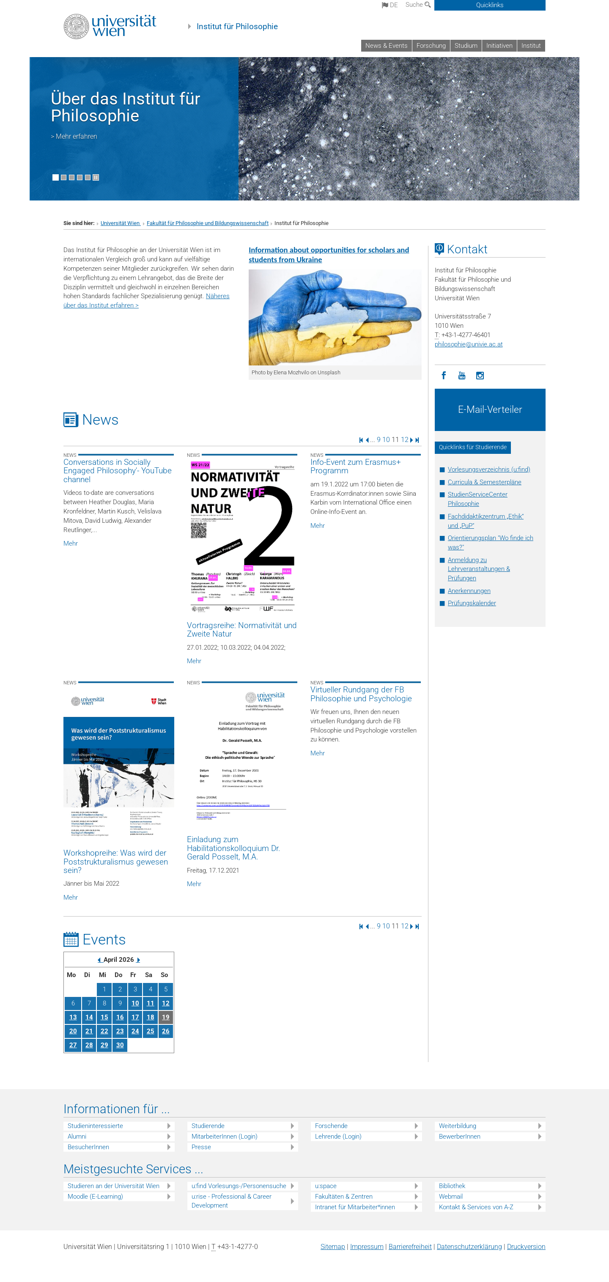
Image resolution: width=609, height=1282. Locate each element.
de (390, 5)
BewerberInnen (459, 1136)
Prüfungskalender (472, 603)
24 (135, 1031)
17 (135, 1017)
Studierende (208, 1126)
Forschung (431, 45)
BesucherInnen (88, 1147)
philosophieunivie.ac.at (469, 344)
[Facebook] (444, 376)
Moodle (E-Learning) (95, 1196)
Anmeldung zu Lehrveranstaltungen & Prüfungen (479, 569)
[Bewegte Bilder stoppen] (96, 177)
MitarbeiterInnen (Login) (225, 1136)
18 (150, 1017)
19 (166, 1017)
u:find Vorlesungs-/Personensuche (239, 1186)
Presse (201, 1147)
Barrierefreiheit (410, 1247)
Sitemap (333, 1247)
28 (89, 1045)
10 (386, 440)
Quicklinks (490, 5)
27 (73, 1045)
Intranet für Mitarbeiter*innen (355, 1207)
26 (166, 1031)
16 (120, 1017)
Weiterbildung (457, 1126)
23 (120, 1031)
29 (104, 1045)
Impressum (367, 1247)
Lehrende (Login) (338, 1136)
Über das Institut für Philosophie (125, 107)
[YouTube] (462, 376)
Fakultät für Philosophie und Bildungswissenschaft (208, 223)
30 (120, 1045)
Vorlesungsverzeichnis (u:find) (489, 469)
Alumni (77, 1136)
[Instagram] (480, 376)
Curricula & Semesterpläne (484, 482)
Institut (531, 45)
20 (73, 1031)
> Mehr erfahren (74, 136)
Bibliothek (452, 1186)
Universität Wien (121, 223)
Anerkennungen (469, 591)
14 (89, 1017)
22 (104, 1031)
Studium (466, 45)
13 (73, 1017)
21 (89, 1031)
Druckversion (526, 1247)
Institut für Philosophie (237, 26)
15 (104, 1017)
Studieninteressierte (95, 1126)
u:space (326, 1186)
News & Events (386, 45)
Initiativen (499, 45)
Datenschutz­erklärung (469, 1247)
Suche (418, 4)
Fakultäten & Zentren (344, 1196)
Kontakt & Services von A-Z (476, 1207)
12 (405, 440)
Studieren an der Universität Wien (113, 1186)
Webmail (451, 1196)
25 (150, 1031)
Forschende (331, 1126)
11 (150, 1003)
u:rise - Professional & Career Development (232, 1201)
